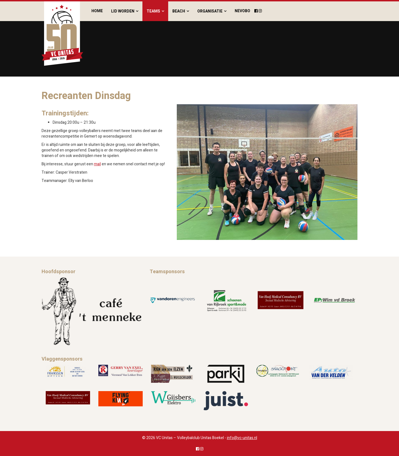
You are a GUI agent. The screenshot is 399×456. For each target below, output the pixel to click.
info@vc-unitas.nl (242, 438)
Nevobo (242, 11)
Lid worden (122, 11)
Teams (153, 11)
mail (97, 164)
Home (97, 11)
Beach (178, 11)
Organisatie (209, 11)
